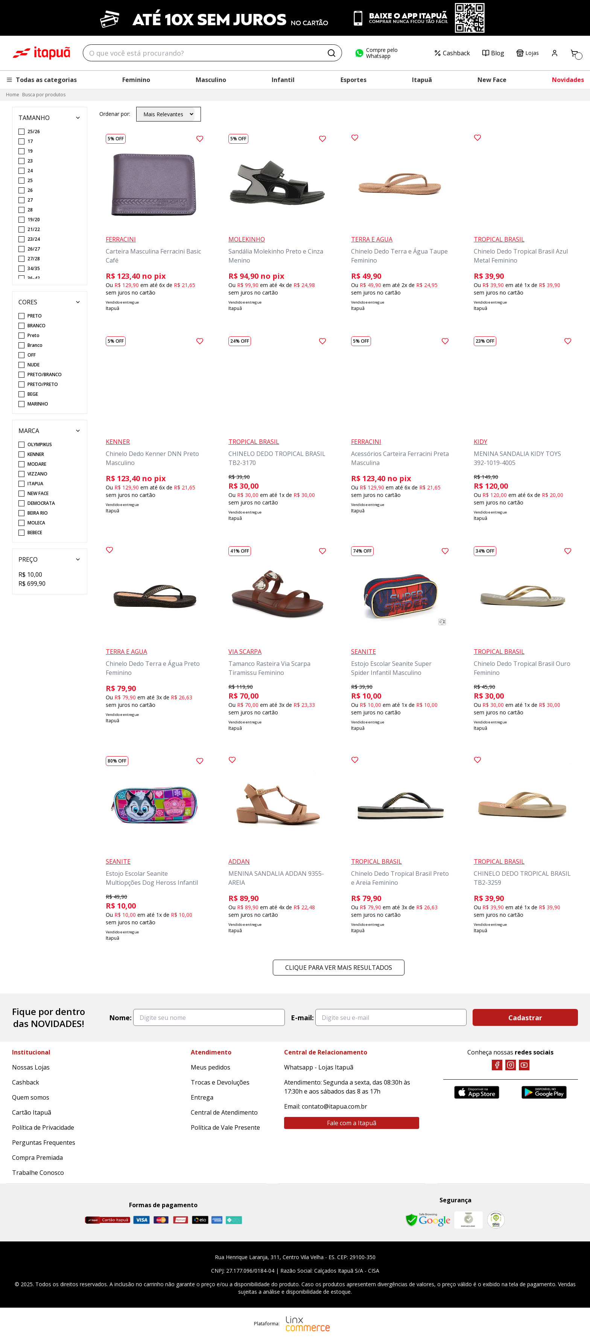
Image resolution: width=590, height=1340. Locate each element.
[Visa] (141, 1219)
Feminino (136, 80)
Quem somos (30, 1097)
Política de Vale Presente (225, 1127)
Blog (493, 53)
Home (12, 94)
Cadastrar (525, 1017)
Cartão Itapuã (31, 1112)
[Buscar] (331, 53)
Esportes (353, 80)
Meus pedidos (210, 1067)
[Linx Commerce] (308, 1324)
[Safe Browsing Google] (427, 1220)
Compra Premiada (37, 1157)
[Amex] (216, 1220)
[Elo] (200, 1219)
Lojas (527, 53)
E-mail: (302, 1017)
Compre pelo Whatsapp (376, 53)
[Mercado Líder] (468, 1220)
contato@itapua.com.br (334, 1106)
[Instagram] (510, 1065)
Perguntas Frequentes (43, 1142)
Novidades (568, 80)
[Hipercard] (180, 1220)
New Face (491, 80)
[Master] (161, 1220)
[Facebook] (497, 1065)
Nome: (120, 1017)
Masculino (211, 80)
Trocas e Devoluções (220, 1082)
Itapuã (422, 80)
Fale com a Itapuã (351, 1123)
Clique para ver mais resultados (338, 967)
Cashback (452, 53)
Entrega (202, 1097)
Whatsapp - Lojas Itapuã (318, 1067)
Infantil (283, 80)
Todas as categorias (41, 80)
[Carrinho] (574, 53)
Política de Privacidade (43, 1127)
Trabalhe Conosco (38, 1172)
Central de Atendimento (224, 1112)
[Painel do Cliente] (554, 53)
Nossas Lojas (31, 1067)
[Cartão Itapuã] (107, 1220)
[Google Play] (544, 1092)
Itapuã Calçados (41, 53)
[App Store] (476, 1092)
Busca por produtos (43, 94)
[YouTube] (524, 1065)
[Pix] (233, 1220)
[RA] (496, 1220)
